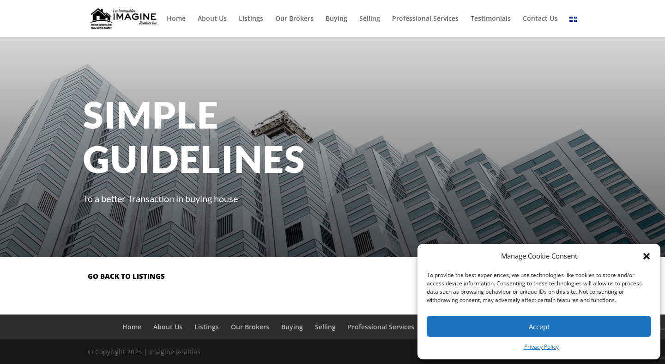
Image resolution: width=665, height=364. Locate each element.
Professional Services (425, 19)
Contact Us (540, 19)
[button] (646, 256)
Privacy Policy (541, 347)
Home (176, 19)
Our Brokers (294, 19)
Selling (369, 19)
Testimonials (491, 19)
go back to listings (126, 276)
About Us (212, 19)
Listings (251, 19)
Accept (539, 326)
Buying (336, 19)
